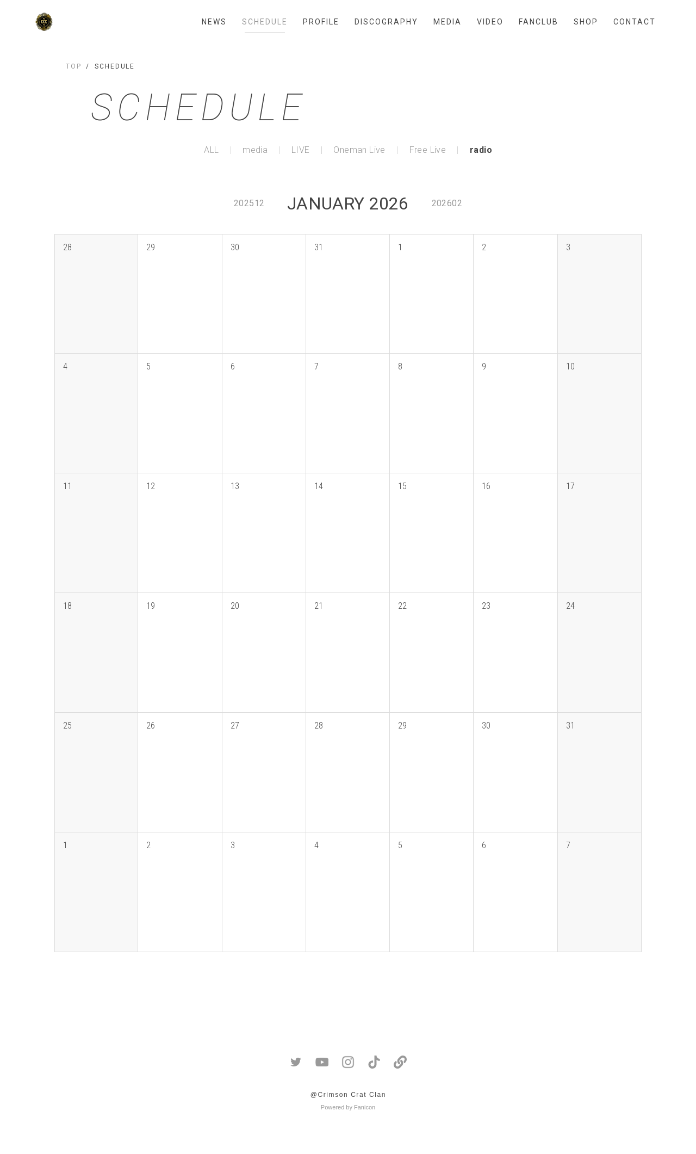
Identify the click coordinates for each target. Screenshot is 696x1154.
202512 (249, 203)
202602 (447, 203)
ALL (211, 150)
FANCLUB (538, 21)
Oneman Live (359, 150)
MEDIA (447, 21)
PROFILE (321, 21)
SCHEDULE (265, 21)
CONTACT (634, 21)
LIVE (300, 150)
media (255, 150)
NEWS (214, 21)
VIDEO (490, 21)
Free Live (427, 150)
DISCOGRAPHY (386, 21)
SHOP (586, 21)
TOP (74, 66)
